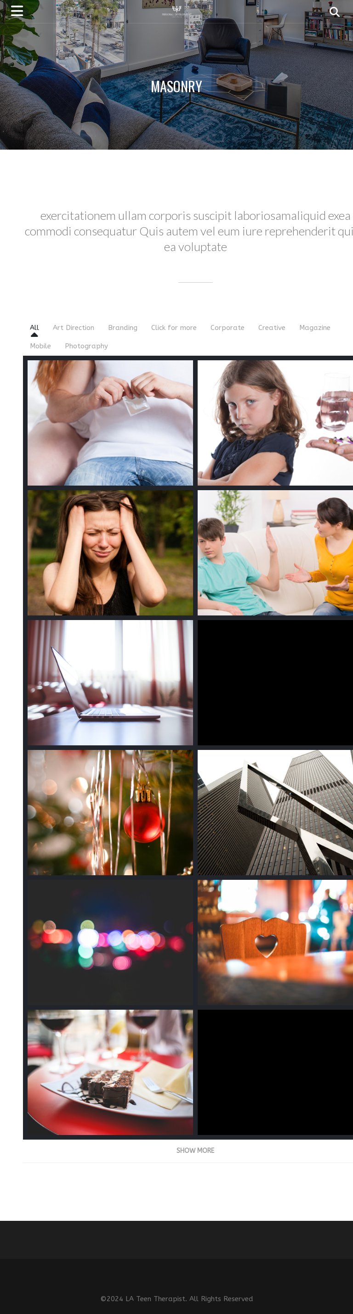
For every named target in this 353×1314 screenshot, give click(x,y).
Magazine (314, 328)
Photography (86, 346)
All (34, 328)
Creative (271, 328)
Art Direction (73, 328)
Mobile (40, 346)
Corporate (228, 328)
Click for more (174, 328)
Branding (122, 328)
